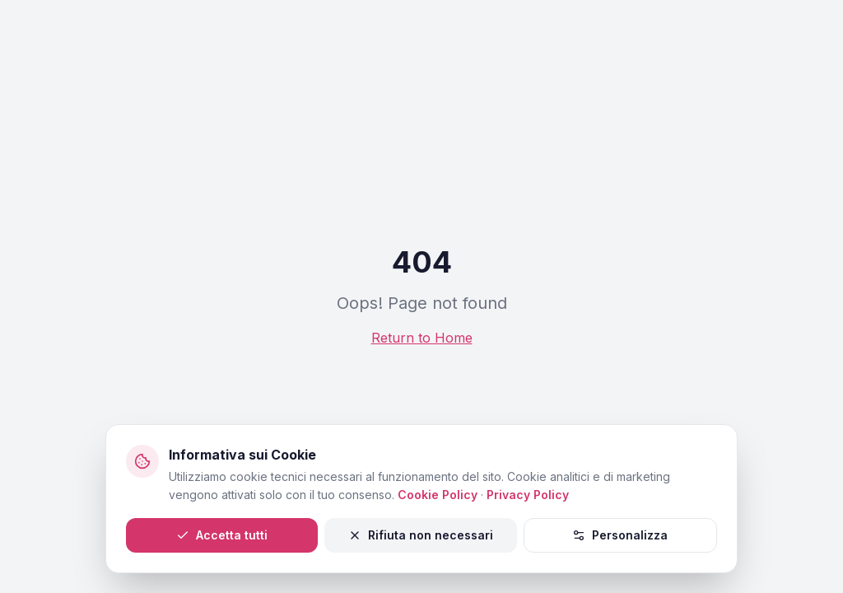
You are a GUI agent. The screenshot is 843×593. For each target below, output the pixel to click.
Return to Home (422, 337)
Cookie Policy (437, 495)
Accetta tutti (222, 535)
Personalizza (620, 535)
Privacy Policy (528, 495)
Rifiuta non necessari (420, 535)
